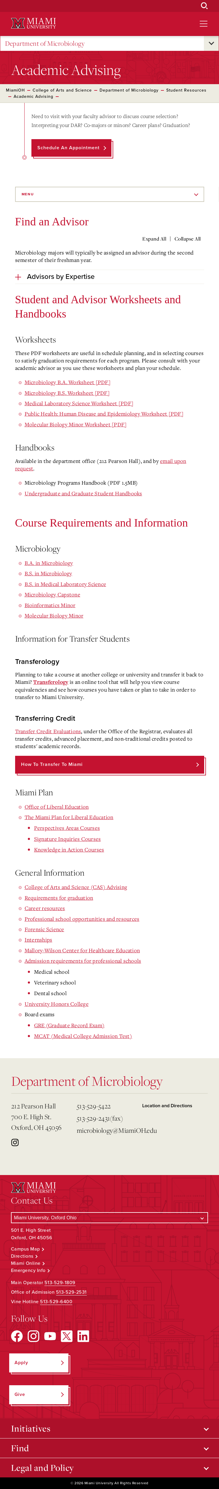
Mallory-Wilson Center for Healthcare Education (82, 950)
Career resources (45, 908)
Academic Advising (33, 96)
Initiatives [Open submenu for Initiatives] (31, 1428)
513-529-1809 (60, 1283)
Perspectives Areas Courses (67, 827)
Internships (38, 939)
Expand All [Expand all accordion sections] (154, 238)
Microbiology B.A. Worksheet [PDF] (68, 382)
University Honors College (57, 1003)
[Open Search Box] (204, 6)
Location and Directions (167, 1106)
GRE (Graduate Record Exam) (69, 1025)
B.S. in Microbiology (48, 573)
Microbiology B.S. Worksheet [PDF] (67, 392)
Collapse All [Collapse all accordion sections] (188, 238)
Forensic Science (44, 929)
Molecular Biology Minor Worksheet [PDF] (76, 424)
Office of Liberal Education (57, 806)
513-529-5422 (94, 1106)
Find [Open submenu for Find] (20, 1448)
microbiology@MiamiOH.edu (107, 1130)
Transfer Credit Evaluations (48, 731)
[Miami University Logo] (33, 23)
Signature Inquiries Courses (67, 838)
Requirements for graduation (59, 897)
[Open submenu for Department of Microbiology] (211, 43)
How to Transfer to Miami (52, 764)
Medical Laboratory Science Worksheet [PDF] (79, 403)
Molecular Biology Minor (54, 615)
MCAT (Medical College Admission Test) (83, 1035)
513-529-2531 (71, 1292)
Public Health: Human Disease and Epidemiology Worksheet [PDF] (104, 413)
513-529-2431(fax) (100, 1118)
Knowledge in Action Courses (69, 849)
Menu (28, 194)
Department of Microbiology (44, 43)
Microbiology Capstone (52, 594)
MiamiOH (15, 90)
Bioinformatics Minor (50, 605)
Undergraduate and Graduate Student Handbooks (83, 493)
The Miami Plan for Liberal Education (69, 817)
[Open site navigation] (203, 23)
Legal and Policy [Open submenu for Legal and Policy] (42, 1468)
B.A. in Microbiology (49, 562)
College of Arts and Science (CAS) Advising (76, 886)
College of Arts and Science (62, 90)
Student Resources (186, 90)
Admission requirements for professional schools (83, 960)
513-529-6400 (56, 1302)
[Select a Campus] (109, 1217)
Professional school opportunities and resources (82, 918)
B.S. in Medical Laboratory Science (65, 584)
